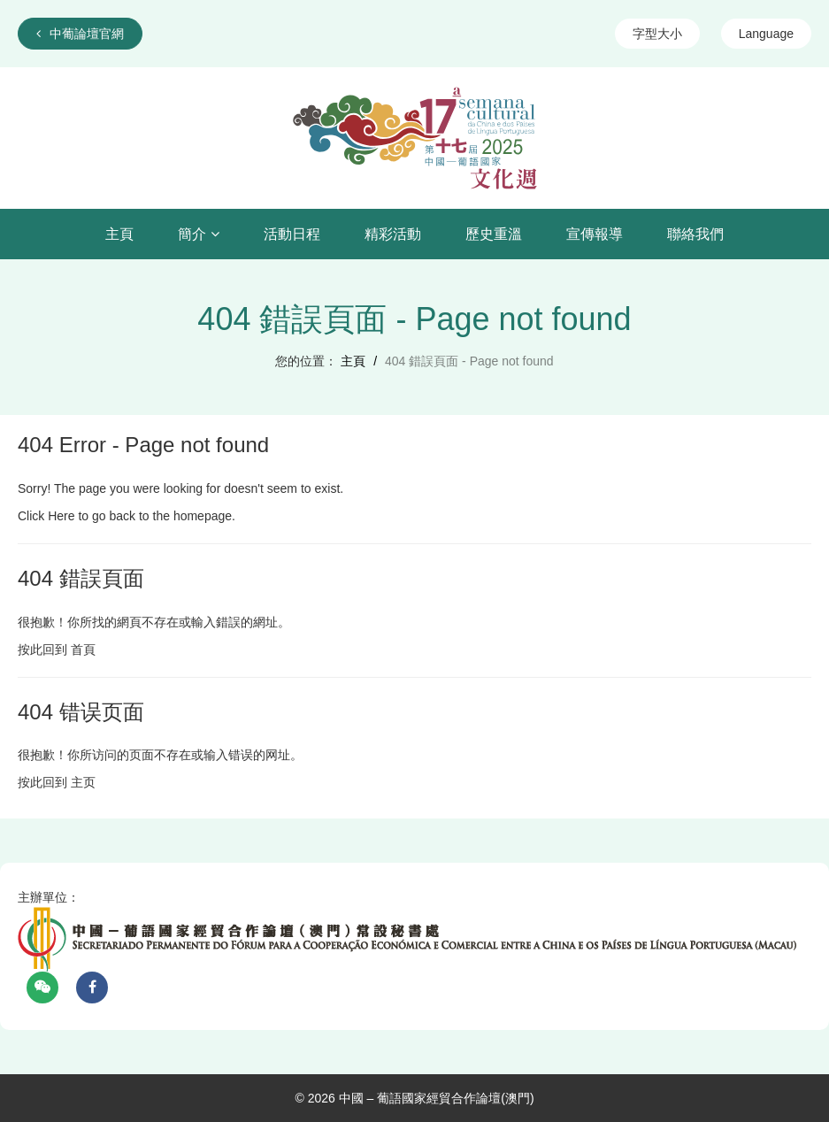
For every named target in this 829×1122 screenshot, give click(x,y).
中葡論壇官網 (80, 34)
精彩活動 (393, 234)
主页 (83, 782)
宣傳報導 (594, 234)
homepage (202, 516)
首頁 (83, 649)
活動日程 (292, 234)
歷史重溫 (493, 234)
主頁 (119, 234)
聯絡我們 (695, 234)
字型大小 (657, 34)
